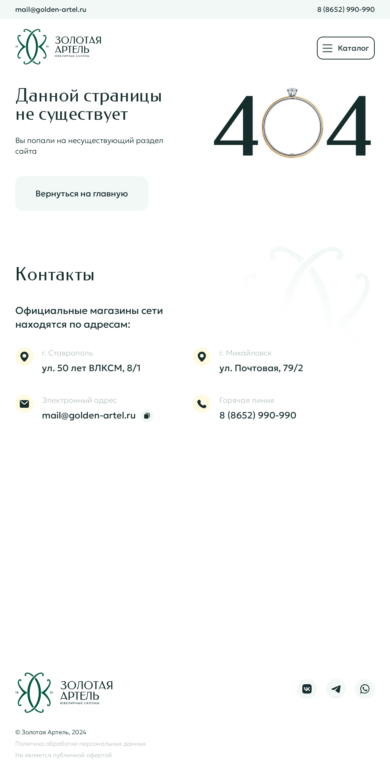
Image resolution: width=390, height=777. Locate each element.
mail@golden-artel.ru (50, 9)
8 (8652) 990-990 (346, 9)
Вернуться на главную (81, 193)
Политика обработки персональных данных (80, 743)
